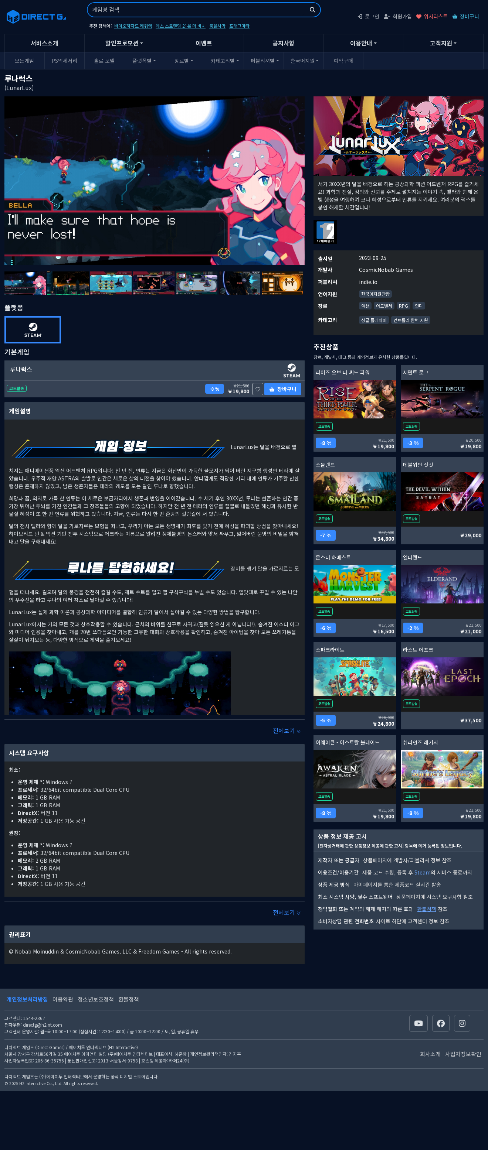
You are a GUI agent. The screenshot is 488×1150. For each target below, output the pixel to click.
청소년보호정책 (96, 999)
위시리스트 (432, 16)
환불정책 (426, 909)
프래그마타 (239, 26)
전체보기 (287, 730)
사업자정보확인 (463, 1054)
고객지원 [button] (441, 42)
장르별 (181, 60)
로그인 (368, 16)
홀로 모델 (104, 60)
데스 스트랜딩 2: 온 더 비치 (181, 26)
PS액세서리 (64, 60)
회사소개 (430, 1054)
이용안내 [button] (361, 42)
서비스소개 (44, 42)
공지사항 (283, 42)
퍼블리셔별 (263, 60)
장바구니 (465, 16)
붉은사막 (217, 26)
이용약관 (62, 999)
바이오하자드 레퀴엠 (133, 26)
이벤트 (204, 42)
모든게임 (24, 60)
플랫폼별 (142, 60)
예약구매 (343, 60)
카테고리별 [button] (223, 60)
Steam (422, 872)
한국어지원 (303, 60)
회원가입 (398, 16)
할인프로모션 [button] (122, 42)
